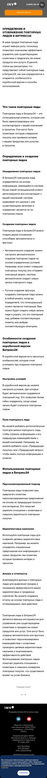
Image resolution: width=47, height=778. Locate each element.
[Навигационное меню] (42, 5)
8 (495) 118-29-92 (34, 5)
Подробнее (4, 767)
